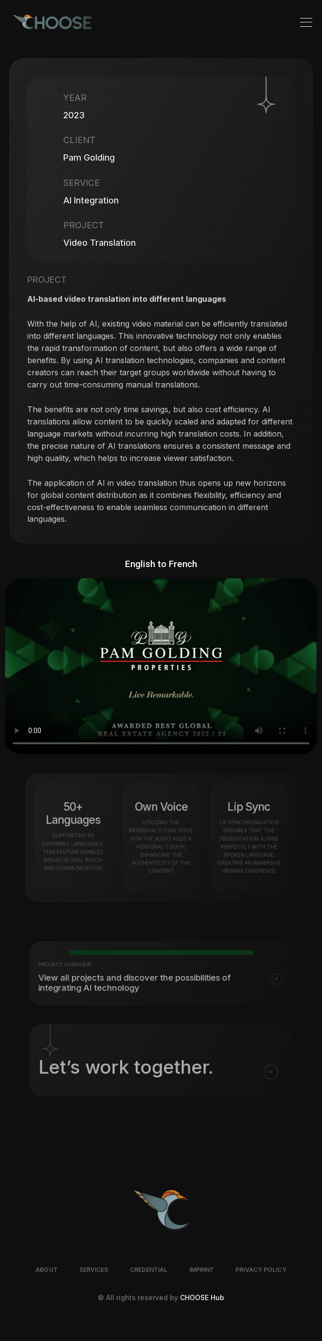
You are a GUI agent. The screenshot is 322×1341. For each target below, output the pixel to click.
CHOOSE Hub (202, 1297)
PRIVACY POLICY (260, 1269)
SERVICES (93, 1269)
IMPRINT (202, 1269)
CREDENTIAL (149, 1269)
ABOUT (47, 1269)
